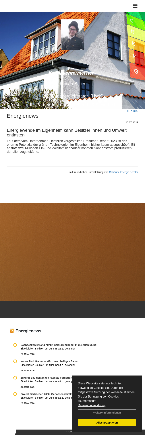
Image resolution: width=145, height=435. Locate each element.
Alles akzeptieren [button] (107, 422)
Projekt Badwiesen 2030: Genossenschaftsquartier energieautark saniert (65, 394)
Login (69, 431)
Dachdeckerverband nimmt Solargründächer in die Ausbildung (58, 344)
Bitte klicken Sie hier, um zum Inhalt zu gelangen (48, 348)
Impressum (89, 400)
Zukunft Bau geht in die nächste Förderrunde (48, 377)
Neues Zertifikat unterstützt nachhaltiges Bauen (49, 361)
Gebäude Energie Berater (123, 172)
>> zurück (132, 111)
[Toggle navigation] (135, 5)
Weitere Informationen (107, 412)
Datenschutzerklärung (92, 405)
